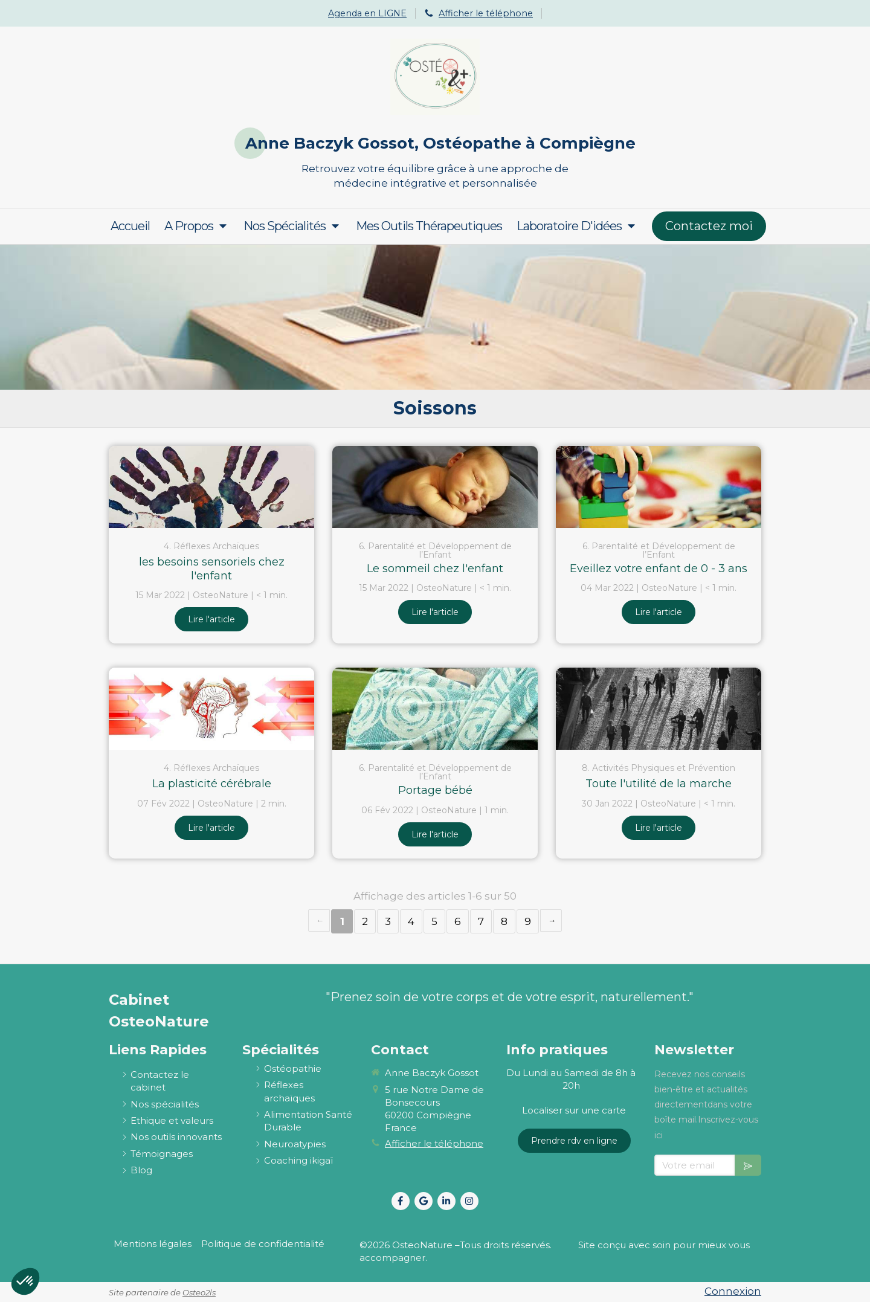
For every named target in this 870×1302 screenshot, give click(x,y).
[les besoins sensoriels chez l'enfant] (211, 487)
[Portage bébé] (435, 709)
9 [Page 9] (527, 921)
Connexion (732, 1291)
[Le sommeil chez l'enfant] (435, 487)
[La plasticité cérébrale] (211, 709)
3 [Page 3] (388, 921)
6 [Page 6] (457, 921)
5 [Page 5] (434, 921)
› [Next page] (551, 920)
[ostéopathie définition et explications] (292, 1068)
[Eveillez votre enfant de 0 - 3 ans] (658, 487)
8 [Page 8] (504, 921)
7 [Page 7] (481, 921)
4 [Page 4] (411, 921)
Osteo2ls (199, 1292)
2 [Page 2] (365, 921)
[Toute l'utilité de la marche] (658, 709)
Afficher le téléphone (486, 13)
